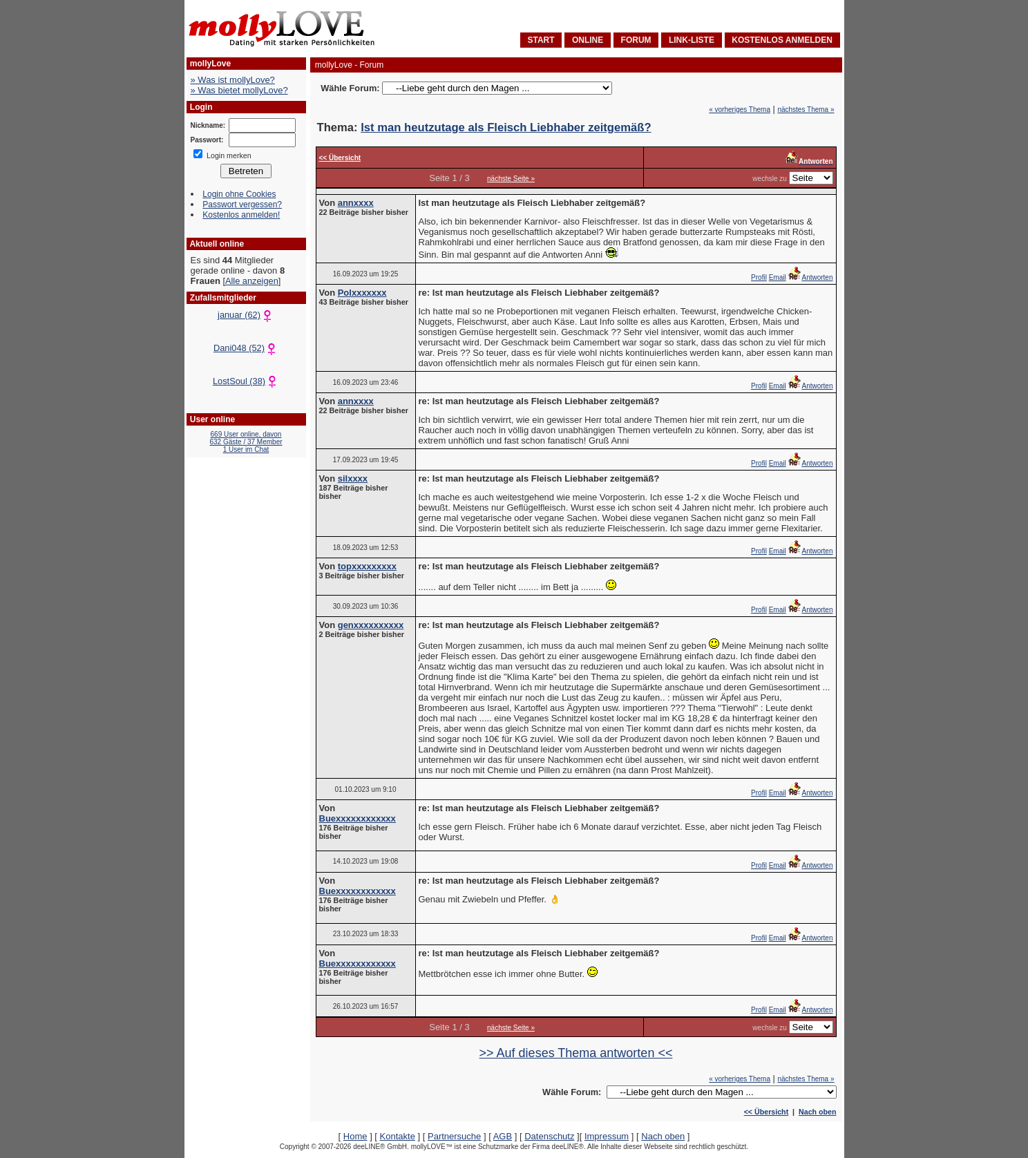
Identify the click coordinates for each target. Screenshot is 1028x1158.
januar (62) (246, 315)
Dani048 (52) (245, 348)
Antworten (810, 277)
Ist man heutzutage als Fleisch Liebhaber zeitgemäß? (506, 127)
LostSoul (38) (246, 381)
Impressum (606, 1136)
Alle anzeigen (251, 281)
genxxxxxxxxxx (370, 625)
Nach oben (817, 1112)
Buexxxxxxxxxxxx (357, 818)
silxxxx (353, 478)
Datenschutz (549, 1136)
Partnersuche (454, 1136)
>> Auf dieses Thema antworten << (576, 1053)
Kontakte (397, 1136)
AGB (502, 1136)
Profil (759, 277)
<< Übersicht (766, 1112)
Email (777, 277)
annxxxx (356, 203)
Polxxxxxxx (362, 292)
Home (355, 1136)
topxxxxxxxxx (367, 566)
